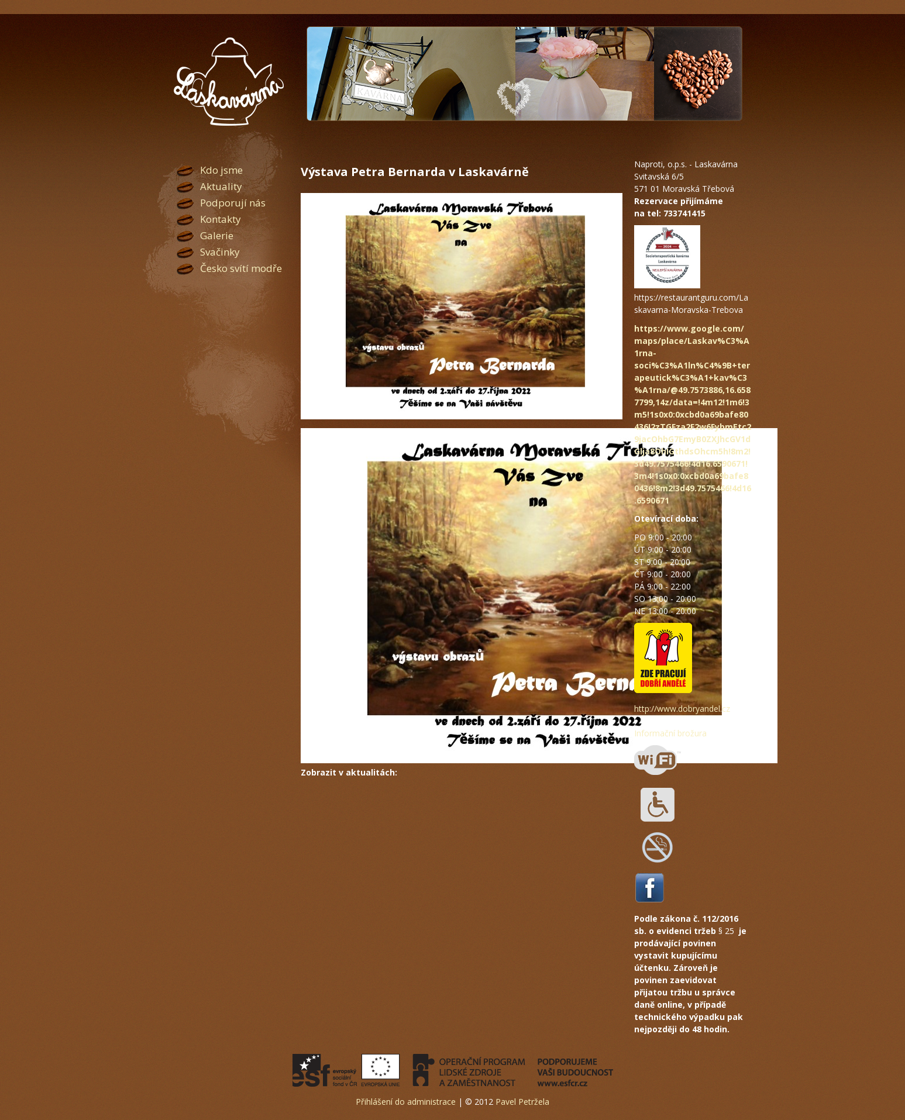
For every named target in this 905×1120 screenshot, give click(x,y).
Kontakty (220, 219)
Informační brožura (670, 733)
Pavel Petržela (522, 1101)
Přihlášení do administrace (406, 1101)
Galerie (216, 235)
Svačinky (220, 252)
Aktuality (221, 186)
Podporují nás (233, 202)
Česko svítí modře (241, 268)
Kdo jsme (221, 170)
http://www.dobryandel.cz (682, 708)
